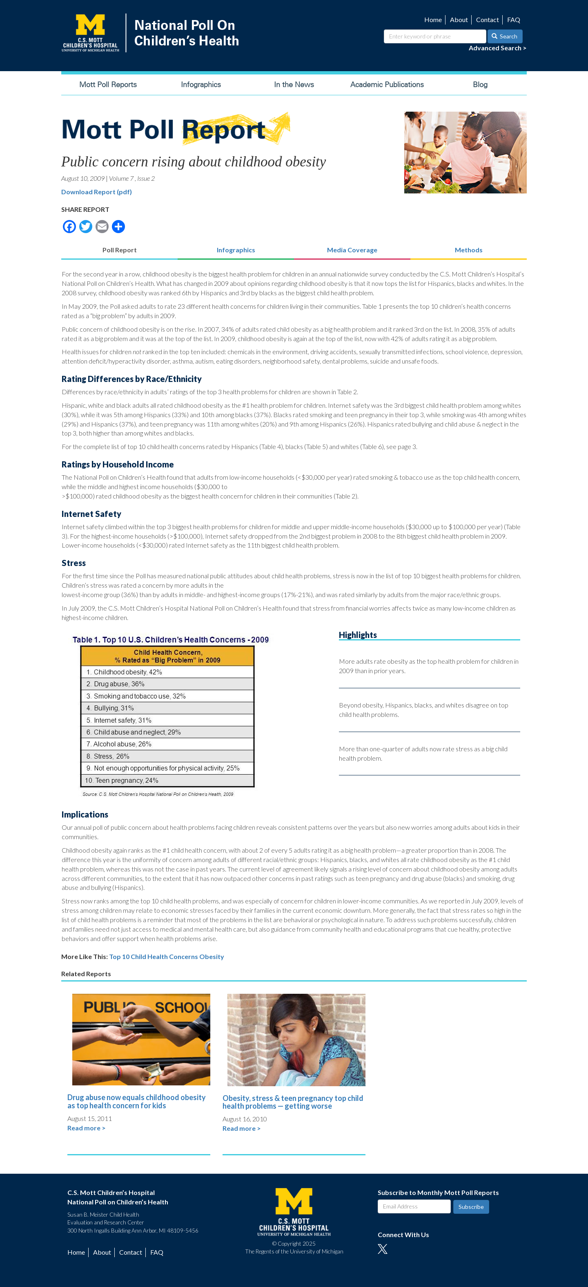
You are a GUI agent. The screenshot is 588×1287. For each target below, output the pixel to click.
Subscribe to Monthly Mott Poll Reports (438, 1192)
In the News (294, 84)
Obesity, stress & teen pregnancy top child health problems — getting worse (293, 1102)
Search (505, 36)
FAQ (513, 19)
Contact (487, 19)
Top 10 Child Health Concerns (153, 956)
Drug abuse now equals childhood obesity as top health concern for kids (136, 1101)
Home (433, 19)
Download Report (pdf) (96, 191)
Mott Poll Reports (108, 84)
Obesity (211, 956)
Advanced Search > (498, 48)
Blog (480, 84)
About (459, 19)
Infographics (201, 84)
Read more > (86, 1128)
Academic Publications (387, 84)
